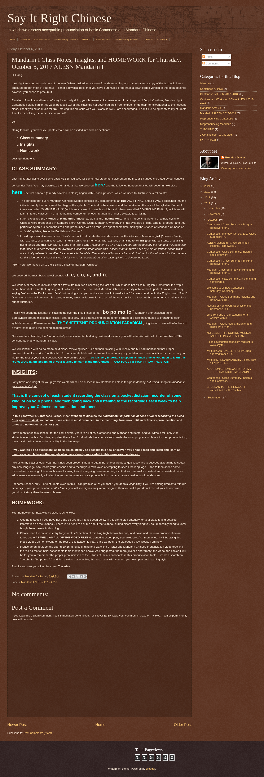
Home (12, 39)
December (214, 208)
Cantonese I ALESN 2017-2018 (219, 94)
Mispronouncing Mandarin (126, 39)
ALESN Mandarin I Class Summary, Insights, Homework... (228, 244)
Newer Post (17, 725)
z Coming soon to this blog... (217, 134)
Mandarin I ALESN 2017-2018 (39, 582)
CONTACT (162, 39)
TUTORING (147, 39)
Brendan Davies (235, 157)
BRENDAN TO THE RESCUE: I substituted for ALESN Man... (226, 388)
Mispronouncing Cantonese (66, 39)
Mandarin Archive (103, 39)
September (214, 397)
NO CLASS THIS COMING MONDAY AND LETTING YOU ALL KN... (229, 334)
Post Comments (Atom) (38, 733)
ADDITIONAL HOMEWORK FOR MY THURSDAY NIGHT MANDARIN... (229, 370)
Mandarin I (86, 39)
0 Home (205, 83)
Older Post (183, 725)
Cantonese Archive (42, 39)
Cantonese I (25, 39)
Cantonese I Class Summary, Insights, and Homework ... (229, 253)
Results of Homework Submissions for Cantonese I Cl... (229, 307)
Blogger (150, 768)
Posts (207, 56)
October (212, 219)
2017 (207, 203)
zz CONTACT (208, 139)
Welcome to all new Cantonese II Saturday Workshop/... (226, 289)
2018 (207, 197)
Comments (210, 63)
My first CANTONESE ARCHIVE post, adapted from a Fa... (229, 352)
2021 (207, 186)
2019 (207, 191)
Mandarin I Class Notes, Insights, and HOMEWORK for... (229, 325)
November (214, 214)
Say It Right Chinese (59, 18)
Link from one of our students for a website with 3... (227, 316)
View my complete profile (236, 168)
